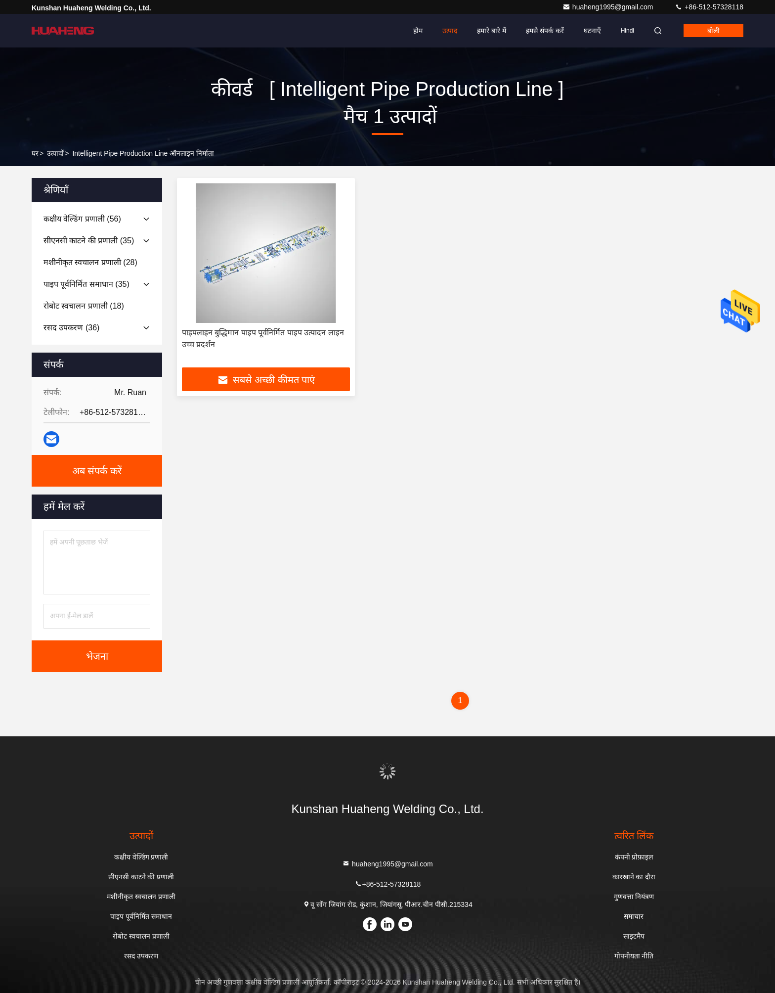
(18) (83, 306)
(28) (90, 262)
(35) (88, 240)
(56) (82, 219)
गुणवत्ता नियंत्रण (634, 897)
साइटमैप (634, 936)
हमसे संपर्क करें (545, 31)
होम (418, 31)
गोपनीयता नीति (634, 956)
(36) (71, 327)
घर (35, 153)
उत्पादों (55, 153)
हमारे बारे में (491, 31)
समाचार (634, 916)
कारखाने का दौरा (634, 877)
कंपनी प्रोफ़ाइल (634, 857)
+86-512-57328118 (709, 7)
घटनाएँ (592, 31)
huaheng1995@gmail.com (608, 7)
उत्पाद (449, 31)
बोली (713, 31)
